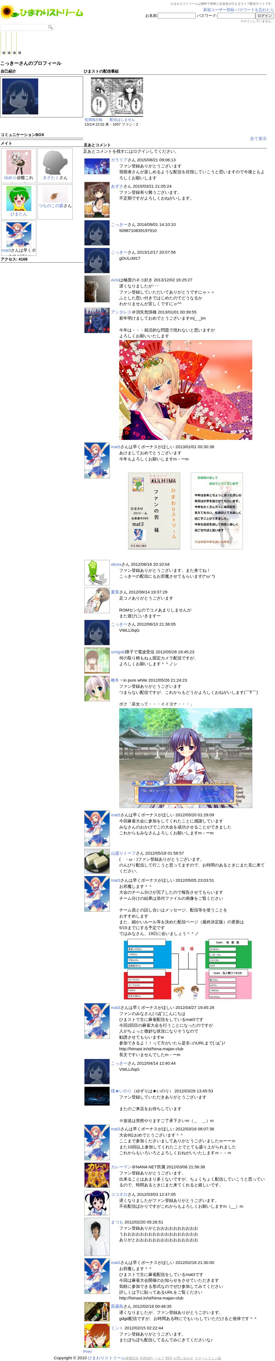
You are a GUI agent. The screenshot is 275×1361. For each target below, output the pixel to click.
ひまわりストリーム (106, 1357)
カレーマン (121, 1166)
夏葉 (115, 592)
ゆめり (10, 177)
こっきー (119, 224)
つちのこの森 (51, 205)
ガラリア (119, 159)
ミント (117, 1328)
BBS (168, 1358)
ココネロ (119, 1194)
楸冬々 (117, 680)
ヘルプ (159, 1358)
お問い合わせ (183, 1358)
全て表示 (258, 138)
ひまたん (19, 213)
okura (116, 564)
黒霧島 (117, 1306)
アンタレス (121, 312)
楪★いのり (121, 1091)
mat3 (6, 250)
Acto (115, 279)
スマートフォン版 (208, 1358)
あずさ (117, 186)
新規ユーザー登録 (218, 10)
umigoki (118, 651)
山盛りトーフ (123, 853)
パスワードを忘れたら (254, 10)
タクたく (51, 177)
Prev (87, 1351)
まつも (117, 1222)
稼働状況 (132, 1358)
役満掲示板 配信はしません (110, 120)
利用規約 (146, 1358)
